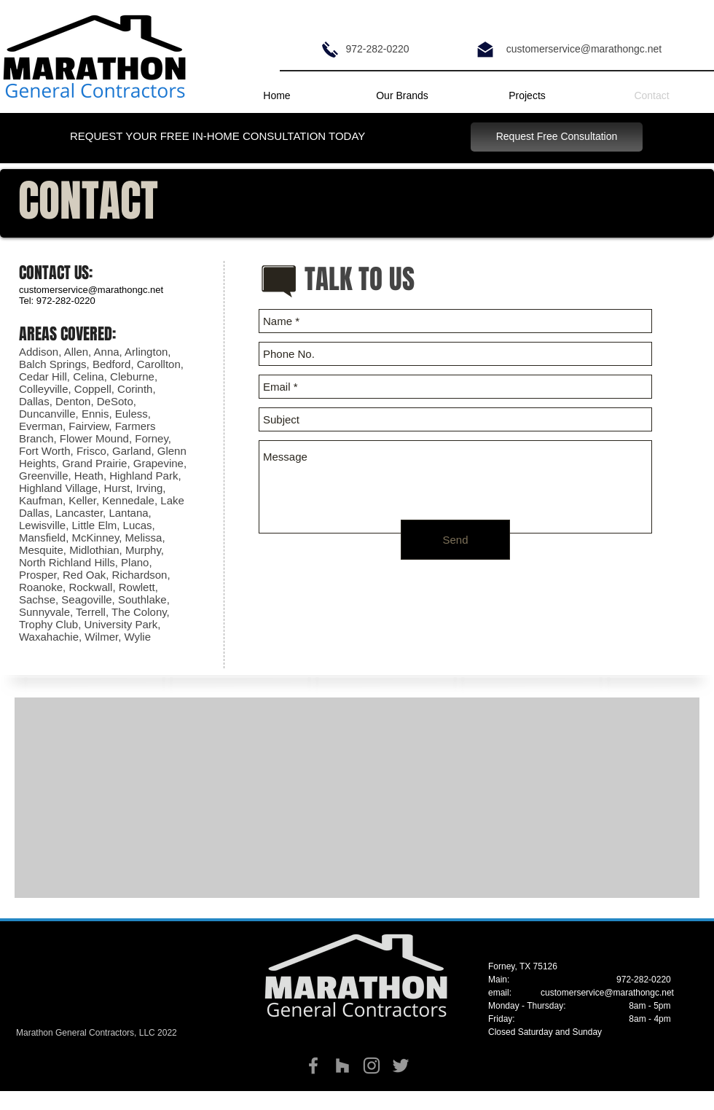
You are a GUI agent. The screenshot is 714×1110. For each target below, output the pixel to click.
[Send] (455, 540)
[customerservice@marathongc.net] (584, 49)
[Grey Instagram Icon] (371, 1065)
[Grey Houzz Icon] (342, 1065)
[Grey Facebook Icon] (313, 1065)
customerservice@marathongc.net (607, 993)
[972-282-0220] (377, 49)
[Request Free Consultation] (557, 137)
